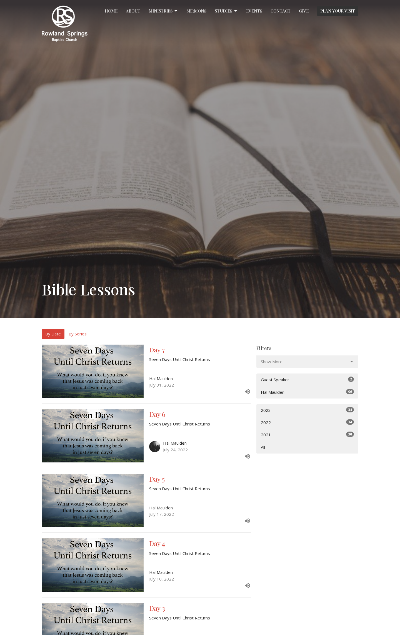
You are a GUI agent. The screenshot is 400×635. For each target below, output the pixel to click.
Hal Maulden (307, 392)
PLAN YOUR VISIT (337, 11)
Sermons (196, 11)
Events (254, 11)
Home (111, 11)
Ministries (163, 11)
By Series (78, 334)
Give (304, 11)
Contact (281, 11)
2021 (307, 434)
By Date (53, 334)
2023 (307, 410)
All (263, 447)
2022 (307, 422)
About (133, 11)
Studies (226, 11)
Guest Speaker (307, 379)
